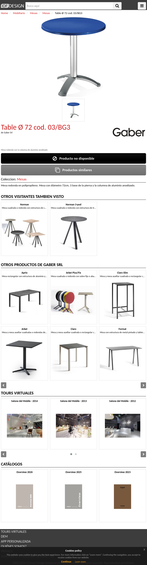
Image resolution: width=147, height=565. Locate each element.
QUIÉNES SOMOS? (14, 546)
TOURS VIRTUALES (13, 531)
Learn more (80, 561)
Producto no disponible (73, 158)
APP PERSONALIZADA (16, 541)
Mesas (22, 179)
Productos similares (73, 170)
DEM (4, 536)
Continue (66, 561)
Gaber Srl (8, 132)
